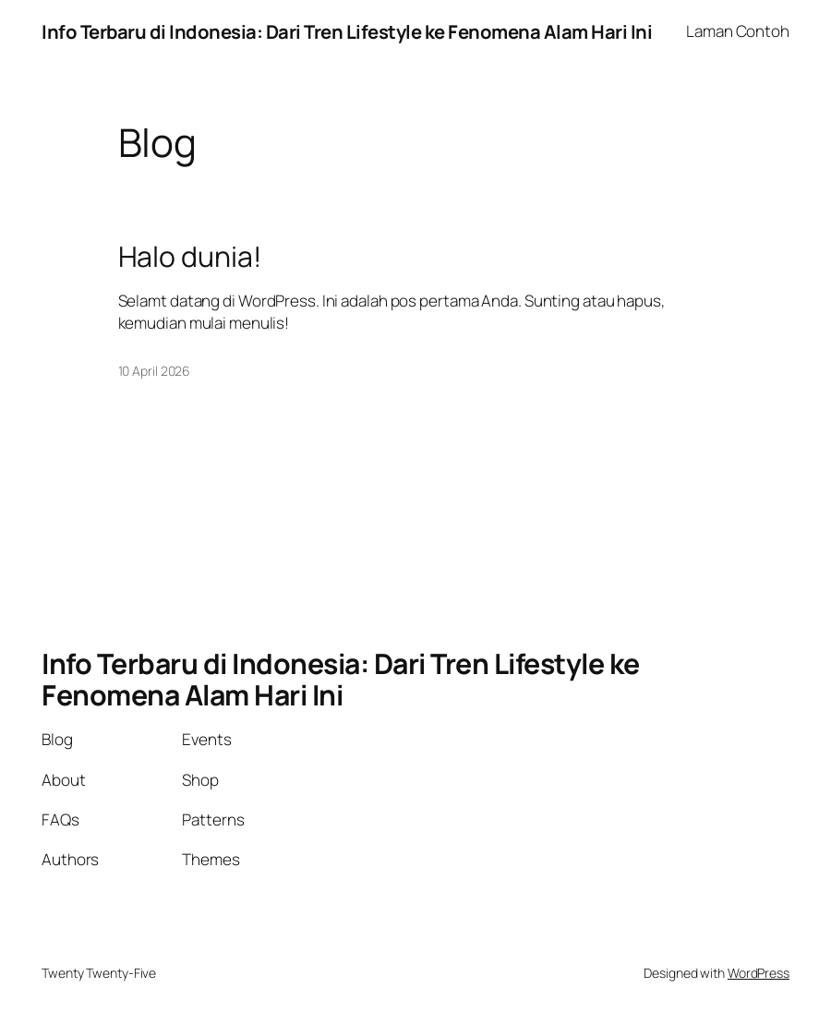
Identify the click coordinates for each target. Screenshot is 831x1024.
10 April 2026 (154, 370)
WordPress (758, 973)
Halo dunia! (189, 256)
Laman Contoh (737, 31)
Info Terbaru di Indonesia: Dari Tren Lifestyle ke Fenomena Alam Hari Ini (347, 31)
